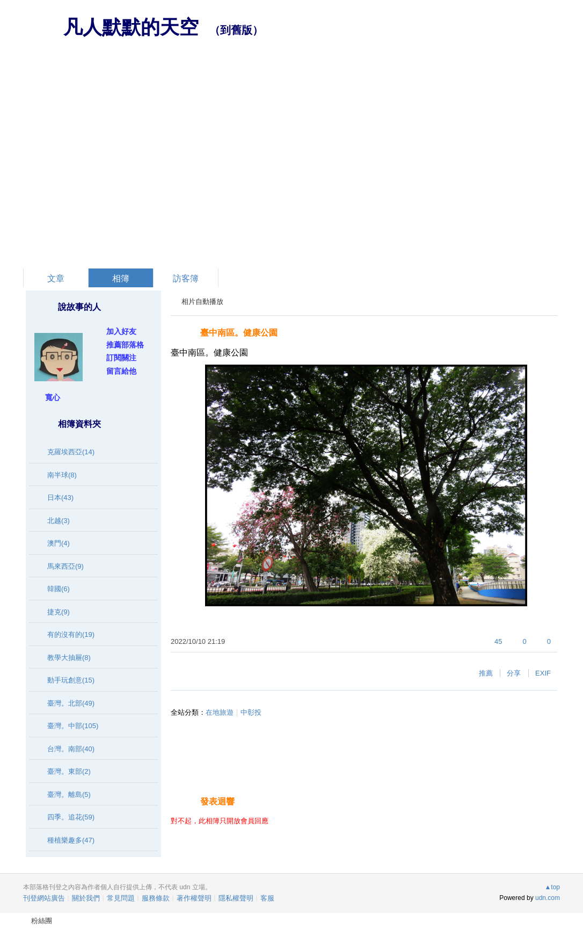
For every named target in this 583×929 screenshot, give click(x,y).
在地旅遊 (220, 712)
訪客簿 (186, 278)
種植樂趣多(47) (70, 840)
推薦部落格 (125, 344)
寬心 (52, 397)
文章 (55, 278)
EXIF (543, 673)
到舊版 (236, 30)
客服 (267, 898)
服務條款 (156, 898)
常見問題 (121, 898)
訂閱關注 (121, 357)
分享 (514, 673)
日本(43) (60, 497)
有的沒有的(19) (70, 634)
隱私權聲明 (235, 898)
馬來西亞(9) (65, 566)
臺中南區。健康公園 (239, 332)
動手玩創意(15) (70, 680)
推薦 (486, 673)
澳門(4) (58, 543)
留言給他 (121, 371)
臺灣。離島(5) (69, 794)
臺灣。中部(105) (72, 726)
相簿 (120, 278)
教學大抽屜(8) (69, 658)
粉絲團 (41, 921)
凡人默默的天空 (131, 27)
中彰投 (251, 712)
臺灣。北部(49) (70, 703)
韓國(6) (58, 589)
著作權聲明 (194, 898)
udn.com (547, 898)
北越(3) (58, 521)
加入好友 (121, 331)
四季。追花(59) (70, 817)
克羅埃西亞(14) (70, 452)
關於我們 (86, 898)
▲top (552, 887)
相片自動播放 (202, 301)
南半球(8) (62, 475)
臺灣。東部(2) (69, 771)
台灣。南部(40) (70, 749)
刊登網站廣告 (44, 898)
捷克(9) (58, 612)
